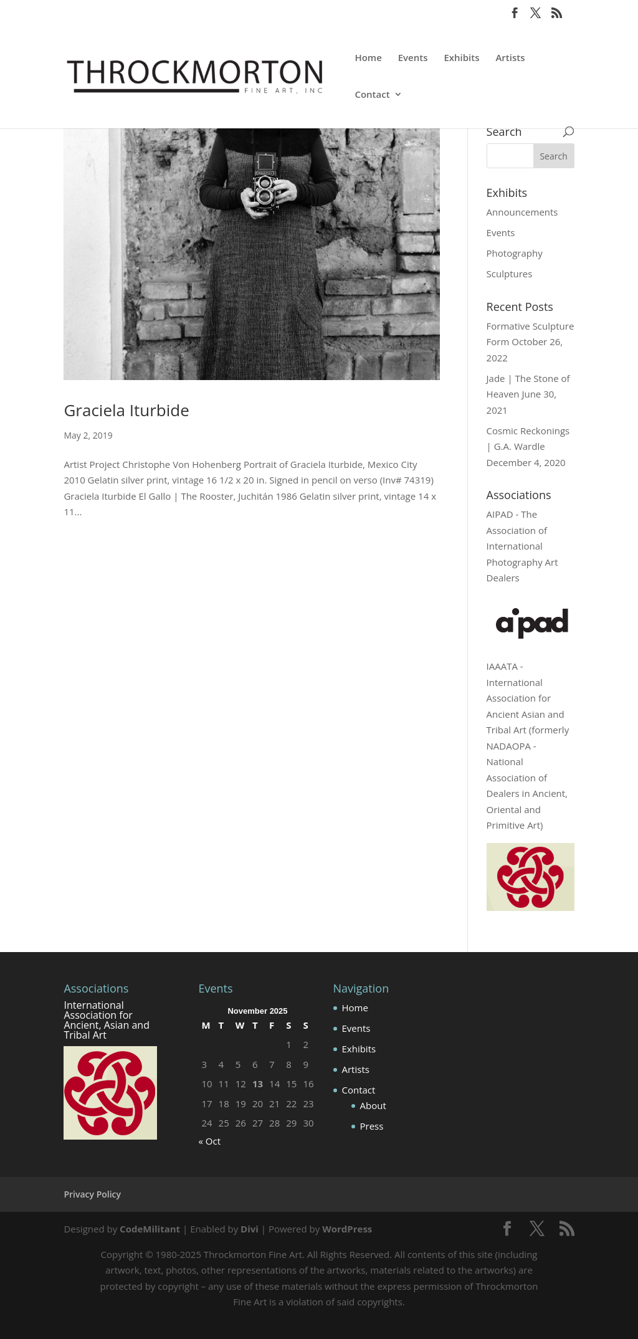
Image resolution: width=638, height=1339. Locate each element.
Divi (249, 1228)
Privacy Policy (92, 1194)
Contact (372, 95)
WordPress (347, 1228)
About (373, 1105)
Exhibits (461, 58)
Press (372, 1126)
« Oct (209, 1141)
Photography (515, 253)
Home (368, 58)
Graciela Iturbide (126, 410)
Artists (510, 58)
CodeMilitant (150, 1228)
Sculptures (510, 273)
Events (413, 58)
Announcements (522, 212)
